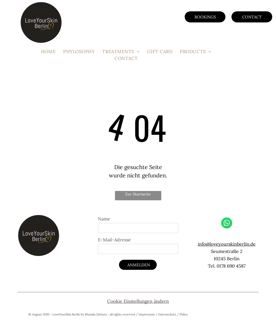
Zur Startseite (138, 194)
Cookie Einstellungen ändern (138, 301)
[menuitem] (48, 51)
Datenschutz (167, 314)
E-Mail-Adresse (114, 240)
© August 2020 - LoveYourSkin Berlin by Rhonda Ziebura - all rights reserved (81, 314)
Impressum (147, 314)
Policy (184, 314)
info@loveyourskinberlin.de (227, 244)
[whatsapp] (226, 223)
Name (104, 219)
